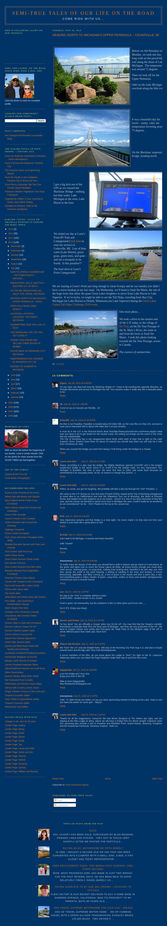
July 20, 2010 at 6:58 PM (79, 383)
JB (61, 404)
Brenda (63, 534)
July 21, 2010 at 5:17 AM (93, 461)
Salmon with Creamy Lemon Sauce (22, 687)
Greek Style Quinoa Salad (17, 642)
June (13, 375)
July (13, 268)
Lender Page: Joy (13, 744)
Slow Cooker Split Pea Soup (18, 551)
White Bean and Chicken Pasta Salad (23, 683)
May (13, 379)
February (15, 392)
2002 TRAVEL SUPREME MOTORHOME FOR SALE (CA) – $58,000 (93, 908)
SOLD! (93, 830)
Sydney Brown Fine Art (16, 474)
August (14, 263)
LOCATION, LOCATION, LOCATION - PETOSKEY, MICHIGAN (24, 316)
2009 (11, 402)
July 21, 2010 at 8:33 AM (80, 534)
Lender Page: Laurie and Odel (19, 748)
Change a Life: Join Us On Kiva (20, 721)
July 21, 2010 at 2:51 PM (92, 620)
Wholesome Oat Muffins (16, 707)
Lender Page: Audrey (15, 725)
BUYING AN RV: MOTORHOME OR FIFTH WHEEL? (93, 848)
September (16, 259)
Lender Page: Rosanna (16, 764)
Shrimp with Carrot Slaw (16, 589)
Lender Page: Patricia (15, 756)
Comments (60, 805)
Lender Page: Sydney (15, 767)
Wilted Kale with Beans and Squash (22, 496)
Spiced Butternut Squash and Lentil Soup (25, 668)
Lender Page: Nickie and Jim (19, 752)
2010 (11, 242)
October (15, 255)
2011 (11, 238)
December (16, 246)
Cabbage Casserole (14, 529)
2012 (11, 233)
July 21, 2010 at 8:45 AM (85, 560)
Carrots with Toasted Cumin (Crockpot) (24, 581)
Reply (63, 395)
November (16, 250)
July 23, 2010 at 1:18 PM (93, 714)
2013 (11, 229)
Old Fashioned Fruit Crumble (19, 680)
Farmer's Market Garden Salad (20, 630)
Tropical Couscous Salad (17, 703)
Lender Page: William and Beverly (21, 771)
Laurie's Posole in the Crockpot (20, 518)
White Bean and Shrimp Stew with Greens (25, 597)
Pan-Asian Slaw (12, 593)
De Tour (123, 326)
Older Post (157, 778)
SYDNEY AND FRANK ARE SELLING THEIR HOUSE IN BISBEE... (25, 343)
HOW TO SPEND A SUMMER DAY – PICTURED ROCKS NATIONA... (27, 275)
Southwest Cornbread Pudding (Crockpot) (25, 653)
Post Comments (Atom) (77, 785)
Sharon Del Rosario (70, 644)
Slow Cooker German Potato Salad (22, 559)
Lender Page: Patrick (15, 760)
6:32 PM (60, 364)
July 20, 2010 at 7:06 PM (75, 404)
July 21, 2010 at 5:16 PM (85, 696)
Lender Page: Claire (14, 733)
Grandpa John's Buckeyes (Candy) (22, 612)
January (15, 397)
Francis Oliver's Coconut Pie (18, 634)
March (14, 388)
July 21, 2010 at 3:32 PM (93, 644)
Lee (62, 592)
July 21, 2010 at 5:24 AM (93, 485)
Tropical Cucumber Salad (17, 695)
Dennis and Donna (69, 620)
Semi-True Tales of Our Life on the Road (83, 13)
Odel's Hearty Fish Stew (16, 608)
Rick (62, 516)
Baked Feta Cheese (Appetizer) (20, 638)
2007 (11, 411)
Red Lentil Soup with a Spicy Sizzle (22, 585)
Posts (58, 800)
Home (108, 778)
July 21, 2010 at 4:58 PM (85, 670)
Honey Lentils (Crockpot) (17, 533)
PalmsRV (64, 420)
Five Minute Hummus (15, 563)
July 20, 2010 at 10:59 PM (82, 420)
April (13, 384)
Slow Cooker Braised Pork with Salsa (23, 567)
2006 (11, 416)
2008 (11, 407)
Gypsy (63, 383)
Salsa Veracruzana (14, 672)
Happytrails (66, 670)
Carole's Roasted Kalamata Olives (21, 664)
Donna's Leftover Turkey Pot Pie (20, 626)
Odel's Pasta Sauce (14, 555)
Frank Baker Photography (17, 478)
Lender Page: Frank (14, 740)
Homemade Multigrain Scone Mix (21, 657)
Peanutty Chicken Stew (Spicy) (20, 578)
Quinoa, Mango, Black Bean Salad (21, 676)
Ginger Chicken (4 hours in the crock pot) (25, 691)
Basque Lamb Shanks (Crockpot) (21, 660)
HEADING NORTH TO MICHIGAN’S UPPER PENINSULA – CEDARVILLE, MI (105, 35)
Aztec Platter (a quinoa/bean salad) (22, 699)
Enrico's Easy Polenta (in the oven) (22, 492)
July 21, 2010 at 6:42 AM (77, 516)
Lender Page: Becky (15, 729)
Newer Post (58, 778)
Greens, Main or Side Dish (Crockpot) (23, 623)
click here (75, 241)
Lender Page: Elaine (15, 737)
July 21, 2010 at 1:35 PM (77, 592)
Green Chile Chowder (15, 514)
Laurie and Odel (68, 461)
